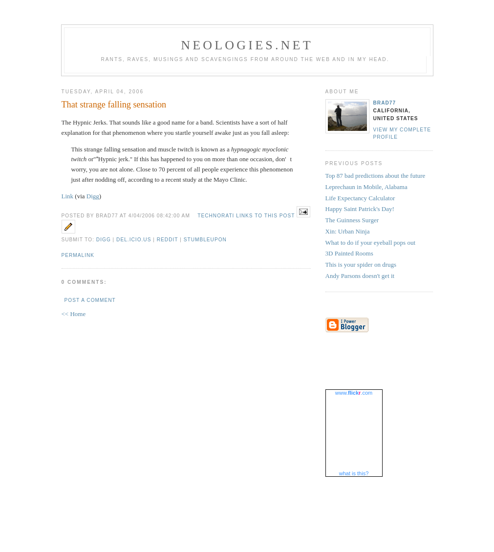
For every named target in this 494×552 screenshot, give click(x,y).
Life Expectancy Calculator (360, 198)
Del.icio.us (133, 239)
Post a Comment (90, 300)
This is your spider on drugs (361, 264)
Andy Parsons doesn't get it (360, 275)
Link (68, 196)
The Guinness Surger (352, 220)
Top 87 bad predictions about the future (375, 175)
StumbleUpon (205, 239)
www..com (353, 393)
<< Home (74, 314)
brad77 (384, 103)
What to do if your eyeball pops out (370, 242)
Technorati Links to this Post (246, 215)
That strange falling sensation (114, 104)
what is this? (354, 473)
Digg (92, 196)
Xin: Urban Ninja (347, 231)
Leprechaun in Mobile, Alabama (366, 187)
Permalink (78, 255)
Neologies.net (247, 45)
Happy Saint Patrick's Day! (359, 208)
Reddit (167, 239)
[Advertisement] (247, 505)
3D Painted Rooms (349, 253)
